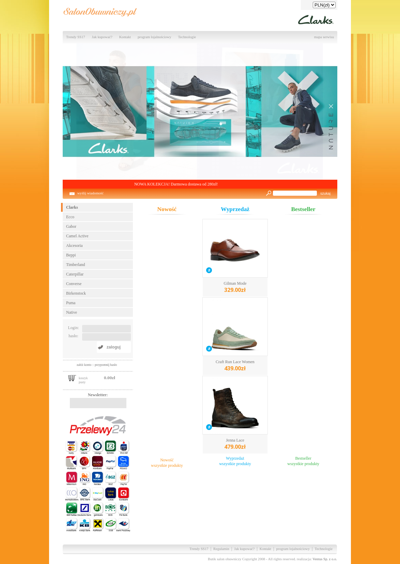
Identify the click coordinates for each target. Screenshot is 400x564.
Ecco (70, 216)
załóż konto (84, 365)
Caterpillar (74, 274)
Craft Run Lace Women (235, 365)
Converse (73, 283)
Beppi (71, 255)
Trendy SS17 (75, 37)
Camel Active (77, 236)
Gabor (71, 226)
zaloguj (114, 347)
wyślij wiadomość (90, 193)
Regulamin (221, 549)
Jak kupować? (102, 37)
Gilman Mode (235, 287)
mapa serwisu (324, 37)
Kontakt (125, 37)
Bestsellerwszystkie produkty (303, 461)
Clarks (72, 207)
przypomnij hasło (106, 365)
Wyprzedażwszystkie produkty (235, 461)
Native (71, 312)
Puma (70, 302)
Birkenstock (76, 293)
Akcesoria (74, 245)
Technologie (187, 37)
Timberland (75, 264)
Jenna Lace (235, 444)
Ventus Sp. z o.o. (324, 559)
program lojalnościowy (154, 37)
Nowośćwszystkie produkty (167, 463)
